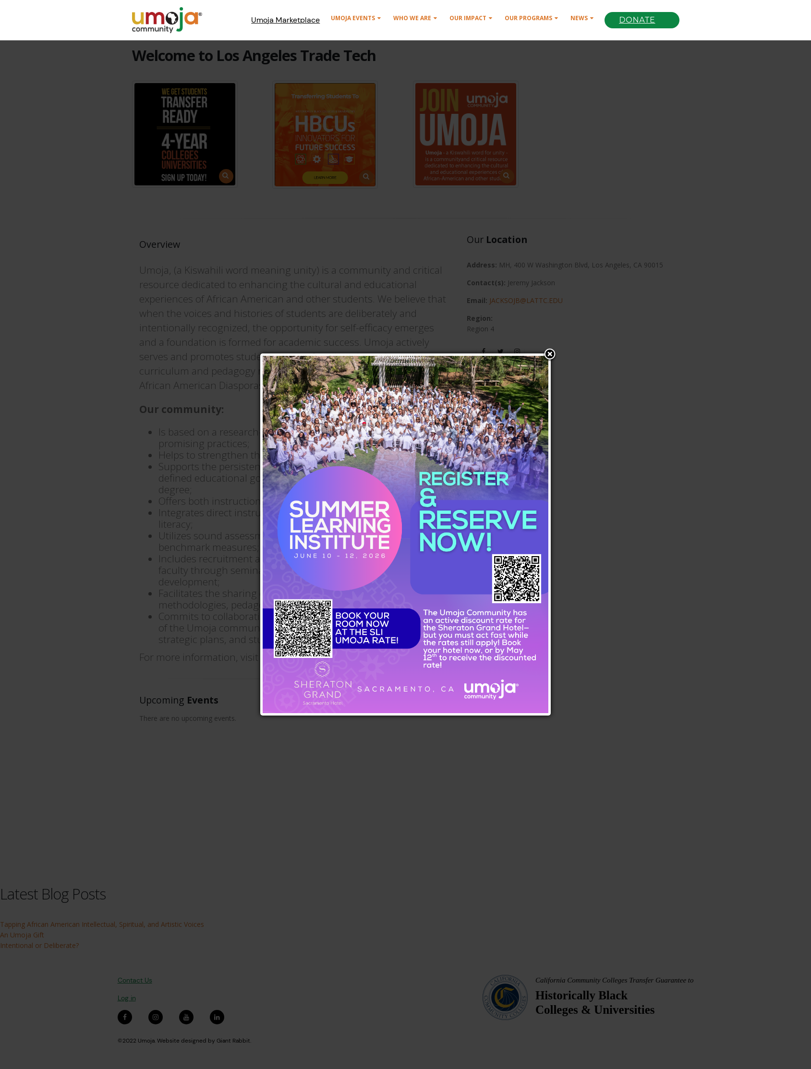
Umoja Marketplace (285, 20)
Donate (637, 19)
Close (550, 355)
